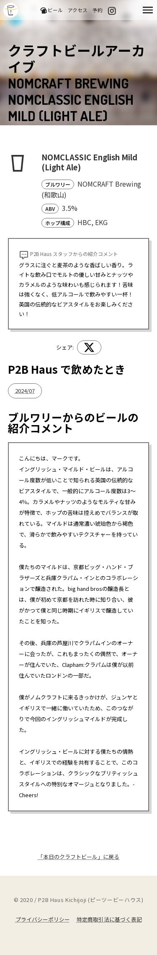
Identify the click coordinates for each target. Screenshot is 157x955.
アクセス (78, 9)
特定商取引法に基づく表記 (109, 919)
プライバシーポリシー (42, 919)
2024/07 (25, 391)
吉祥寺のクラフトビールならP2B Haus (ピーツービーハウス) (10, 10)
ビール (51, 10)
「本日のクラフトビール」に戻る (78, 857)
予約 (98, 9)
